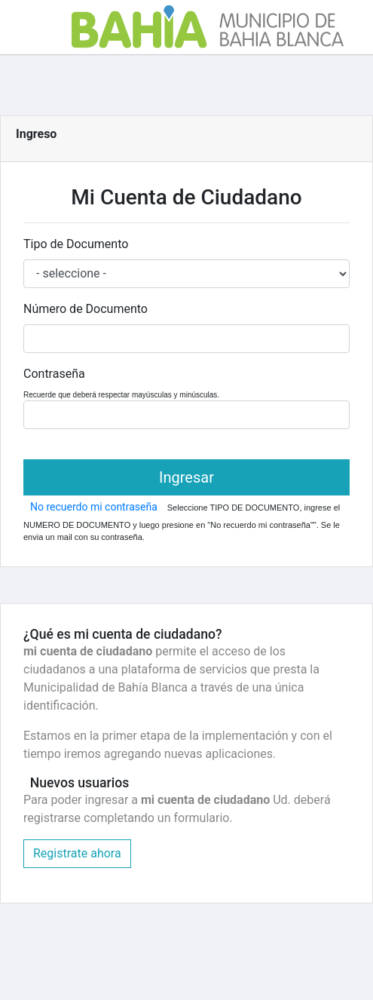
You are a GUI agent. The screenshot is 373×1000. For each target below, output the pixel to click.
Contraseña (54, 374)
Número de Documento (85, 309)
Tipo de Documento (75, 244)
